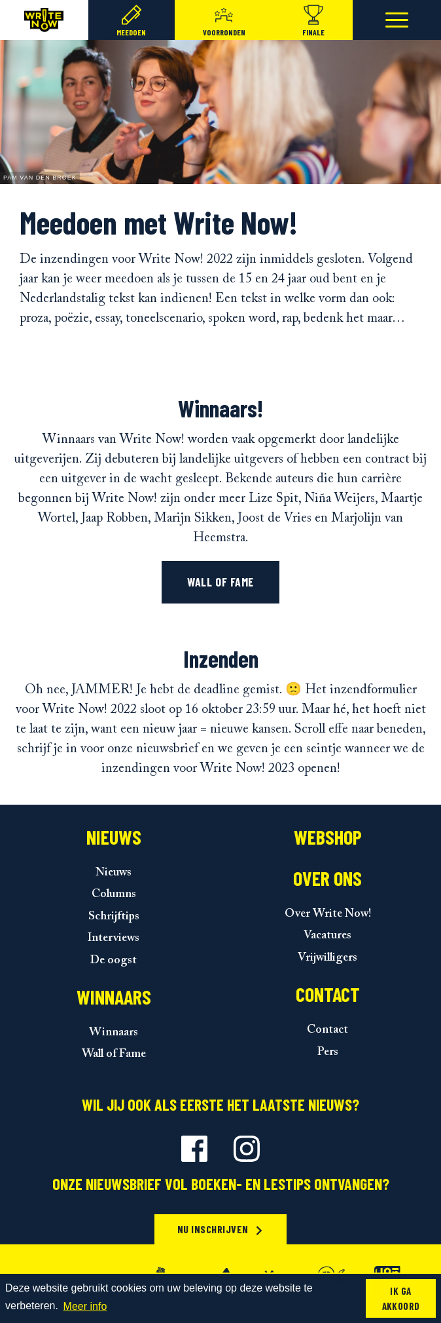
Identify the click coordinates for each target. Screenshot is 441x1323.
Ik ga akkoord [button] (401, 1298)
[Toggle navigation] (397, 20)
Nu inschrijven (220, 1229)
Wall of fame (220, 582)
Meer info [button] (85, 1306)
